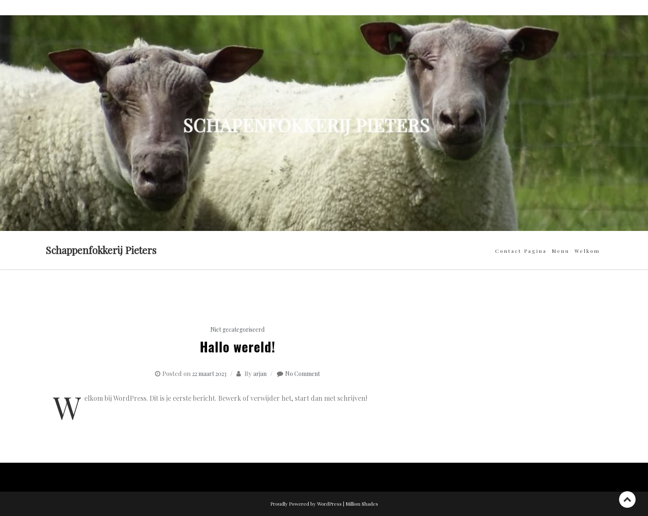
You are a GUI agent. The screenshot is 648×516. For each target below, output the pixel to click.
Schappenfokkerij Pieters (100, 250)
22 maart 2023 (209, 374)
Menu (560, 250)
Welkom (587, 250)
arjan (260, 374)
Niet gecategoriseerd (237, 329)
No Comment (302, 374)
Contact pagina (521, 250)
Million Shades (361, 503)
